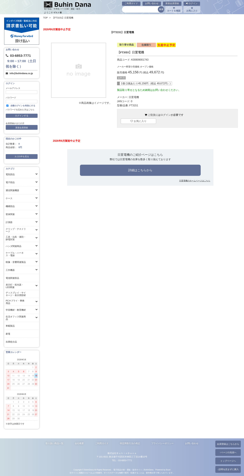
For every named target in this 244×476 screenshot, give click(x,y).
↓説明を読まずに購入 (228, 469)
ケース (9, 198)
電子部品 (10, 182)
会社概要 (79, 443)
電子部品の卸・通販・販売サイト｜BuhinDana (133, 470)
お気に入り (191, 9)
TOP (45, 17)
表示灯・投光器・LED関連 (15, 286)
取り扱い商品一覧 (54, 443)
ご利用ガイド (131, 3)
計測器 (9, 222)
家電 (8, 334)
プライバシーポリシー (162, 443)
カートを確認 (173, 9)
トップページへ (228, 461)
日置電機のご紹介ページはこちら (140, 154)
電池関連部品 (12, 278)
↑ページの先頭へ (228, 452)
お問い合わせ (151, 3)
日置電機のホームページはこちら (194, 180)
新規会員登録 (172, 3)
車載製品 (10, 326)
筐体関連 (10, 214)
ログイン (191, 3)
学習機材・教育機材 (16, 310)
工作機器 (10, 270)
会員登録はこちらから (228, 444)
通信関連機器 (12, 190)
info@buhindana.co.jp (21, 73)
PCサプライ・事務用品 (15, 301)
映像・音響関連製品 (16, 262)
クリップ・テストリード (16, 230)
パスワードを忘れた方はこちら (20, 110)
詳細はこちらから (140, 170)
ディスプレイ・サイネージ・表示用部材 (16, 294)
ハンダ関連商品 (13, 246)
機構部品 (10, 206)
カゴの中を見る (21, 156)
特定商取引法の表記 (130, 443)
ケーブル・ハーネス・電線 (15, 254)
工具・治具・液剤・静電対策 (16, 238)
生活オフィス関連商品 (16, 317)
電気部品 (10, 174)
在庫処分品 (11, 342)
